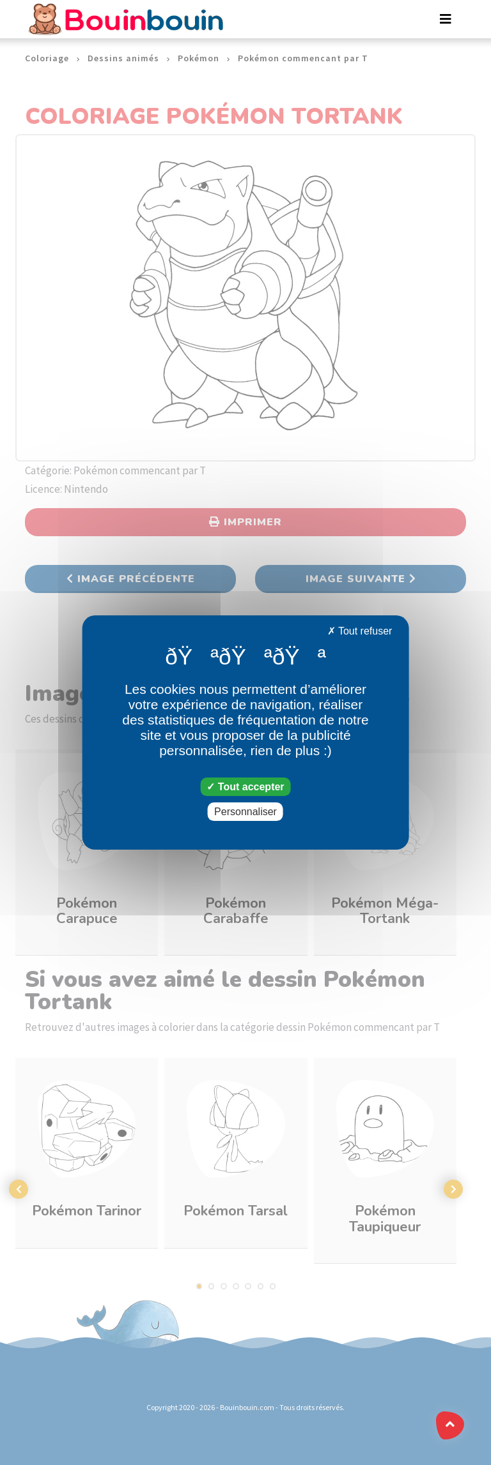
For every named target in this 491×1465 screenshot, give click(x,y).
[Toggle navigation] (446, 19)
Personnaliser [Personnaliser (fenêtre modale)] (245, 811)
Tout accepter (245, 786)
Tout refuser (360, 631)
